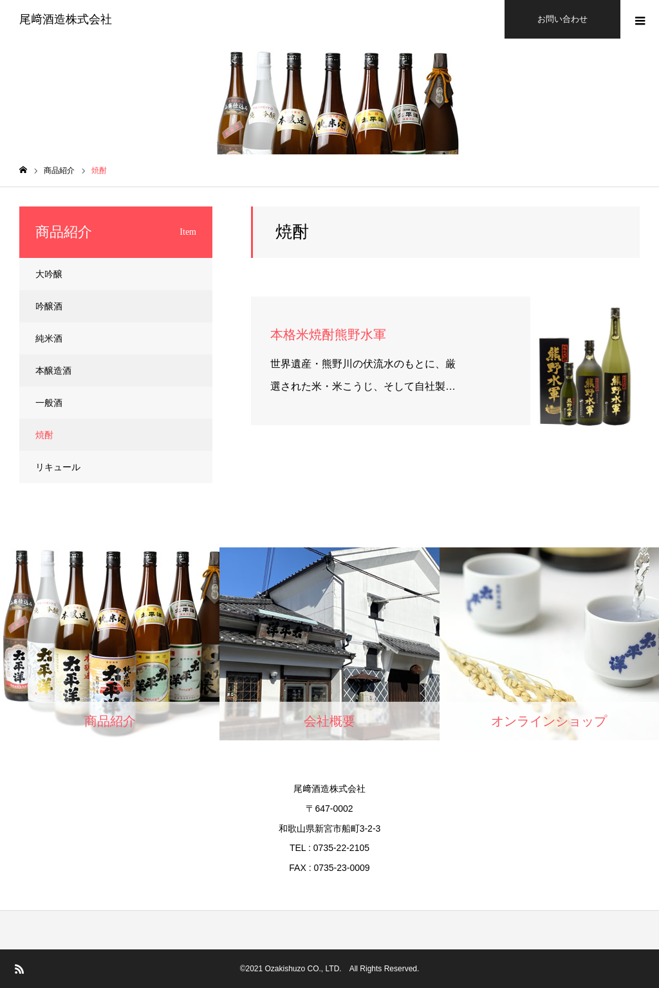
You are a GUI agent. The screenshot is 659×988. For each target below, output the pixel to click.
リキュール (57, 467)
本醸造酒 (53, 370)
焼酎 (44, 435)
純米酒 (48, 338)
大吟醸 (48, 274)
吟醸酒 (48, 306)
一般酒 (48, 403)
